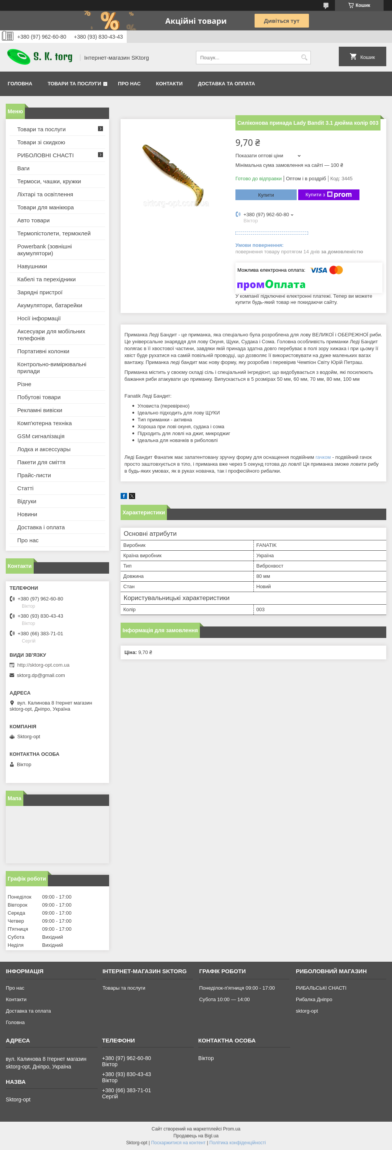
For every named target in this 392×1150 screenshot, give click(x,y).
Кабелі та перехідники (46, 279)
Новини (27, 514)
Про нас (129, 83)
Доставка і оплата (41, 527)
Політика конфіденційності (237, 1142)
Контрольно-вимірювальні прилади (52, 367)
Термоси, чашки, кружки (49, 181)
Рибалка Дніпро (314, 999)
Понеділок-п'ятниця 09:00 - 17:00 (237, 988)
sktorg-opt (307, 1011)
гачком (323, 457)
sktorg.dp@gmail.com (41, 675)
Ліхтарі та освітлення (45, 194)
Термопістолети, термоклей (54, 233)
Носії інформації (39, 318)
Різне (24, 384)
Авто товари (33, 220)
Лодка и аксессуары (43, 449)
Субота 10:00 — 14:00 (224, 999)
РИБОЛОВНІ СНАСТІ (45, 155)
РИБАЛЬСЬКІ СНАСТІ (321, 988)
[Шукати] (304, 57)
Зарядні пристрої (39, 292)
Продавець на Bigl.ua (196, 1136)
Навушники (32, 266)
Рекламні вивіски (39, 410)
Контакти (169, 83)
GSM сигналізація (41, 436)
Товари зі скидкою (41, 142)
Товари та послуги (74, 83)
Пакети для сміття (41, 462)
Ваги (23, 168)
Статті (25, 488)
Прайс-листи (34, 475)
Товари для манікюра (45, 207)
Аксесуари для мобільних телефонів (51, 334)
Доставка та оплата (226, 83)
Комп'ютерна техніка (44, 423)
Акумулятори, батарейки (49, 305)
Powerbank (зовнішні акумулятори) (44, 249)
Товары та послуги (124, 988)
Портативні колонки (43, 351)
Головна (20, 83)
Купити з (328, 194)
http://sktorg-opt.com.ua (43, 665)
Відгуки (26, 501)
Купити (266, 195)
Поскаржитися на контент (178, 1142)
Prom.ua (231, 1129)
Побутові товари (38, 397)
